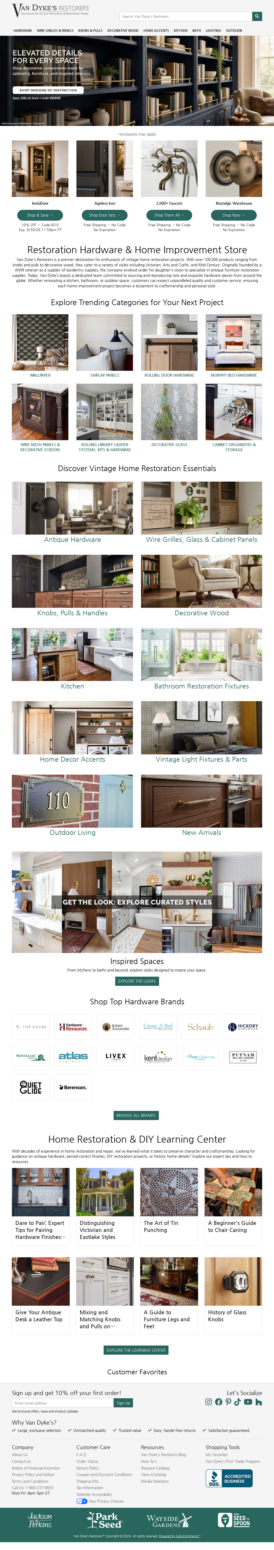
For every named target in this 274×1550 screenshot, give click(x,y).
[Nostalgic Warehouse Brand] (31, 1057)
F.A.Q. (81, 1454)
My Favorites (217, 1454)
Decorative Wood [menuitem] (123, 30)
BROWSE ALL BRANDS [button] (136, 1115)
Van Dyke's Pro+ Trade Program (233, 1461)
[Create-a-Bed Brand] (158, 1027)
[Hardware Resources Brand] (73, 1027)
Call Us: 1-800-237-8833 (32, 1487)
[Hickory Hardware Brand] (243, 1027)
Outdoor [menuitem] (234, 30)
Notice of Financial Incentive (36, 1468)
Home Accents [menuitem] (156, 30)
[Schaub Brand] (201, 1027)
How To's (149, 1461)
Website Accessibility (94, 1494)
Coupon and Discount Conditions (104, 1474)
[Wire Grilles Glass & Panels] (201, 512)
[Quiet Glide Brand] (31, 1087)
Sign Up (123, 1403)
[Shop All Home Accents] (72, 732)
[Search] (257, 16)
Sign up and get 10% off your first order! (66, 1393)
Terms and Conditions (30, 1481)
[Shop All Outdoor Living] (72, 805)
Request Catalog (155, 1468)
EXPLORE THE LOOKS (137, 981)
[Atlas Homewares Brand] (73, 1057)
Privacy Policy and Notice (33, 1474)
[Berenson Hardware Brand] (73, 1087)
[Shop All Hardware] (72, 512)
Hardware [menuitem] (22, 30)
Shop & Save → (40, 215)
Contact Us (21, 1461)
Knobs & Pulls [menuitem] (90, 30)
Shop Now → (234, 215)
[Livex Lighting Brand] (116, 1057)
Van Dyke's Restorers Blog (163, 1454)
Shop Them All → (169, 215)
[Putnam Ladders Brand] (243, 1057)
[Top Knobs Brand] (31, 1027)
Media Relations (155, 1481)
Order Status (87, 1461)
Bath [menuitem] (196, 30)
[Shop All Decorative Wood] (201, 586)
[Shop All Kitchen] (72, 659)
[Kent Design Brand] (158, 1057)
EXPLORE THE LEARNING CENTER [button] (136, 1350)
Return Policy (87, 1468)
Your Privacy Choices (100, 1501)
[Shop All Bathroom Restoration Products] (201, 659)
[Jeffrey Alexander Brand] (116, 1027)
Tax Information (89, 1487)
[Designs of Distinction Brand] (201, 1057)
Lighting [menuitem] (213, 30)
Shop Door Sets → (104, 215)
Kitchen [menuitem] (181, 30)
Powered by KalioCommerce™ (180, 1536)
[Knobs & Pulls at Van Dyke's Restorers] (72, 586)
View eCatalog (153, 1474)
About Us (20, 1454)
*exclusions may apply (137, 134)
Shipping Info (87, 1481)
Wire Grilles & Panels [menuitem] (55, 30)
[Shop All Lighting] (201, 732)
